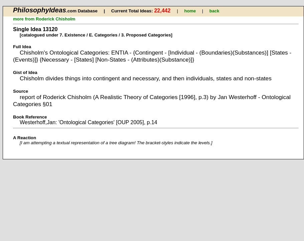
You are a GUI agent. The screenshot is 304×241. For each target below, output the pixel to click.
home (190, 10)
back (214, 10)
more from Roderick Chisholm (44, 18)
